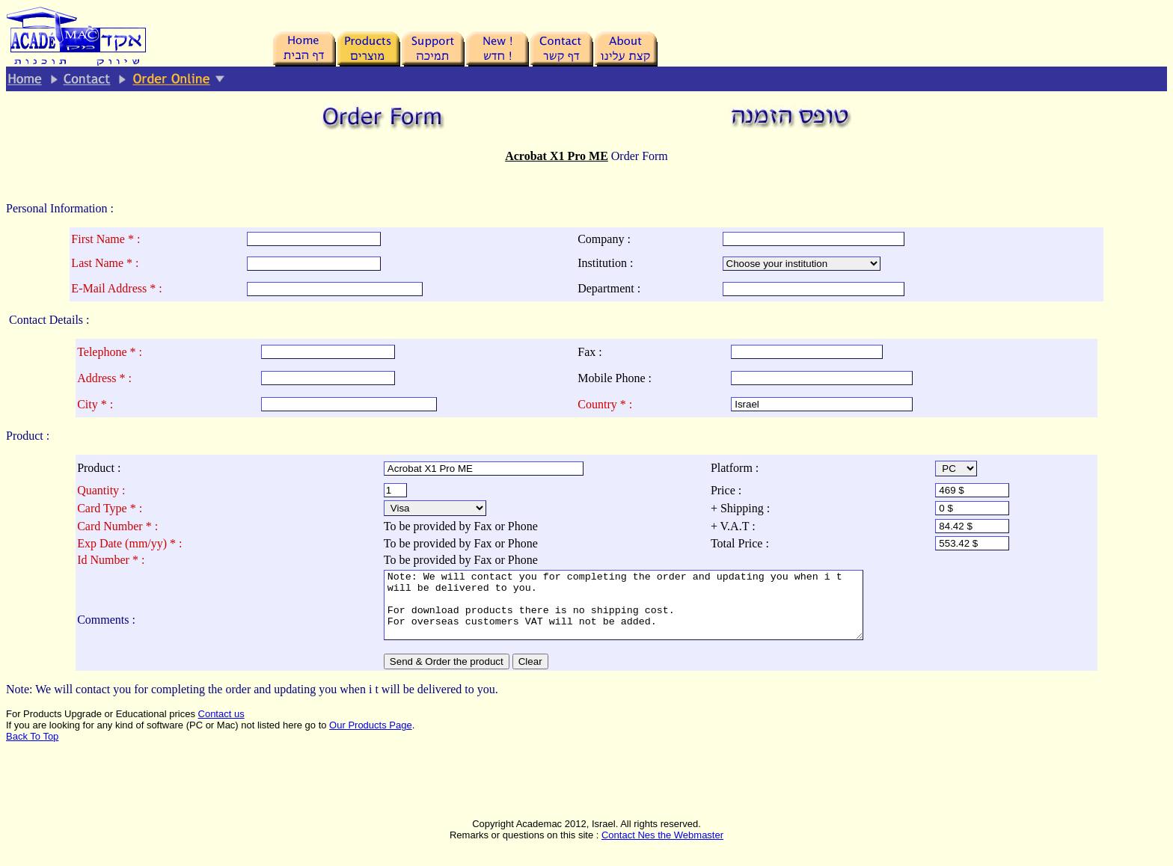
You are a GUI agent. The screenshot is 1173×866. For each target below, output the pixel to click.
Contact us (221, 727)
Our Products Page (370, 738)
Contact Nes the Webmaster (662, 848)
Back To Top (32, 749)
